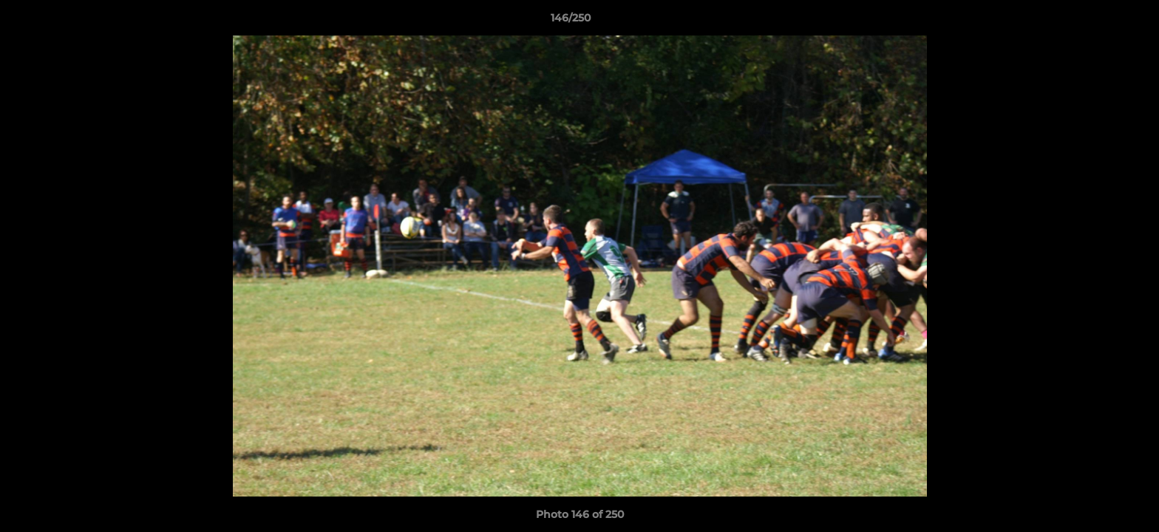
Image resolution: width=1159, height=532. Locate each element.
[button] (1097, 21)
